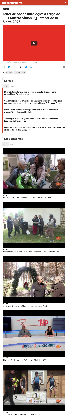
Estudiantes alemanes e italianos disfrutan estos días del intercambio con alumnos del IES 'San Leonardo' (34, 128)
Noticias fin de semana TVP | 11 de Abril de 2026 (24, 360)
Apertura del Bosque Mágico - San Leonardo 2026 (25, 306)
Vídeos (5, 195)
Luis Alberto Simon (20, 72)
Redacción (7, 62)
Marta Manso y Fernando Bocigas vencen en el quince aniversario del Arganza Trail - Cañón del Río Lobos (32, 110)
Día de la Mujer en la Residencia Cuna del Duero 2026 (27, 197)
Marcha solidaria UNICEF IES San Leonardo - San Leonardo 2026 (31, 251)
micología (9, 72)
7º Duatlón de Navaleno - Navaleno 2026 (21, 414)
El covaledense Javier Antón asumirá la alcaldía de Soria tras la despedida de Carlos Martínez (30, 93)
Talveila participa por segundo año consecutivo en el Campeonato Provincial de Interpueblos (31, 119)
